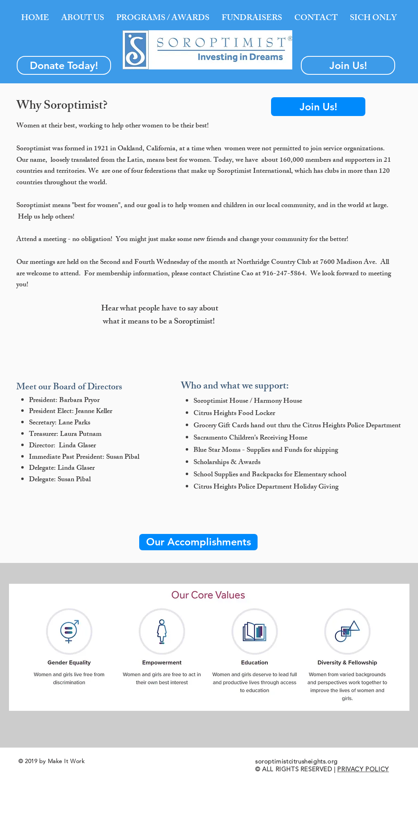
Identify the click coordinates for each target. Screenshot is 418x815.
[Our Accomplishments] (198, 542)
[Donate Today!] (64, 65)
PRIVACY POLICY (363, 769)
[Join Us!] (348, 65)
